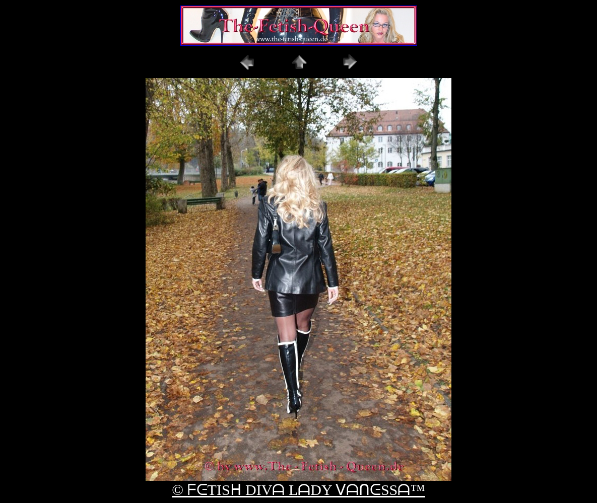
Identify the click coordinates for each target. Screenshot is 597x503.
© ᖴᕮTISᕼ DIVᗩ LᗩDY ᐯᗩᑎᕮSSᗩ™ (298, 489)
